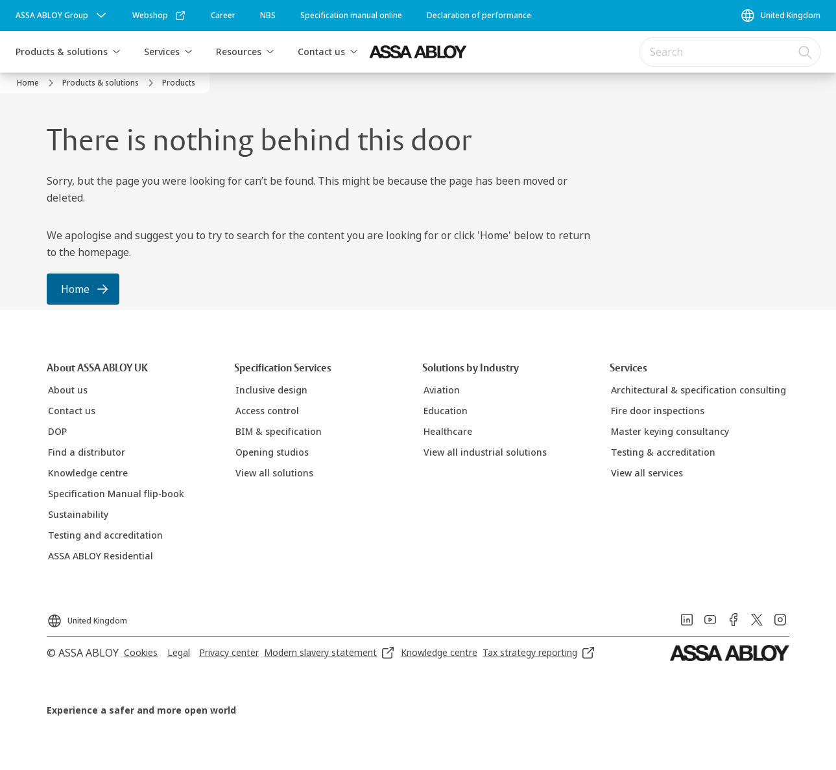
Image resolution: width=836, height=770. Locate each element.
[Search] (805, 52)
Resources (238, 51)
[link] (159, 15)
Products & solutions (62, 51)
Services (162, 51)
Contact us (321, 51)
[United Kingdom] (780, 15)
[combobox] (729, 52)
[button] (116, 52)
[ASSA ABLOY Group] (62, 15)
